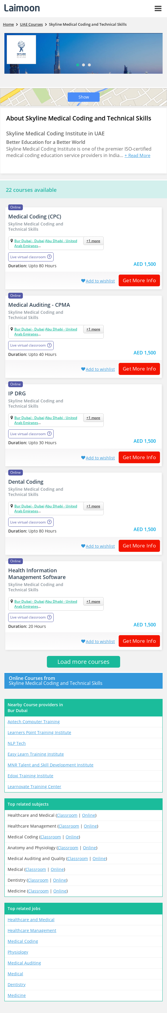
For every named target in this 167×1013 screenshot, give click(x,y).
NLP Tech (17, 743)
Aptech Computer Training (34, 721)
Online (88, 815)
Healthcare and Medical (31, 919)
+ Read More (137, 155)
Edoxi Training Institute (30, 775)
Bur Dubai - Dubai (29, 240)
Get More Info (137, 280)
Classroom (67, 815)
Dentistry (16, 984)
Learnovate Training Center (34, 786)
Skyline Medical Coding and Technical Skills (79, 680)
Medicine (17, 995)
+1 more (93, 240)
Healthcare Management (32, 930)
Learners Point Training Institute (39, 732)
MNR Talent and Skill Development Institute (50, 765)
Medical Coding (23, 941)
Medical (15, 973)
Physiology (18, 952)
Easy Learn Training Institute (36, 754)
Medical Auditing (24, 963)
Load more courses (83, 662)
